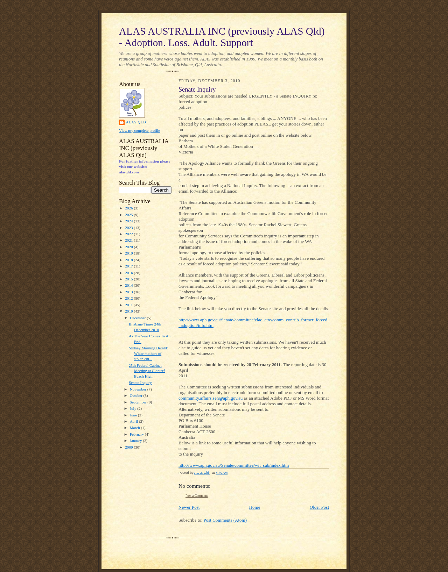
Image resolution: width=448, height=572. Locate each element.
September (139, 402)
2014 (129, 285)
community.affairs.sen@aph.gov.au (210, 398)
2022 (129, 234)
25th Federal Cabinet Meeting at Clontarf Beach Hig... (147, 370)
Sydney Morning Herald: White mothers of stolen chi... (148, 353)
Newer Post (189, 507)
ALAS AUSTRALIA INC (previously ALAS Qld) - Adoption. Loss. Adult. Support (221, 37)
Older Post (319, 507)
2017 (129, 266)
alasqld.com (129, 172)
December (138, 318)
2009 (129, 447)
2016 (129, 273)
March (135, 428)
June (134, 415)
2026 (129, 208)
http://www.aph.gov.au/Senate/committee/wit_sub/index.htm (233, 465)
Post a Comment (197, 496)
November (138, 389)
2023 (129, 228)
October (137, 395)
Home (254, 507)
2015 (129, 279)
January (136, 440)
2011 (129, 305)
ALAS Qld (136, 122)
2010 (129, 311)
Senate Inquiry (140, 382)
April (134, 421)
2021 (129, 240)
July (133, 408)
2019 (129, 253)
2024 (129, 221)
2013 (129, 292)
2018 (129, 260)
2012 (129, 298)
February (137, 434)
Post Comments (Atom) (225, 520)
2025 (129, 215)
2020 (129, 247)
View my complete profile (139, 130)
